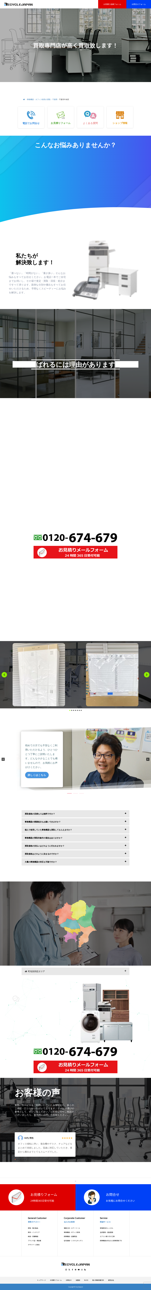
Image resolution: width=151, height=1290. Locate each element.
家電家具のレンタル (106, 1228)
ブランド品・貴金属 (34, 1241)
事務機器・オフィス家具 (72, 1232)
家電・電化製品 (33, 1228)
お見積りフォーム (56, 1280)
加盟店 (78, 1280)
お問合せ (69, 1280)
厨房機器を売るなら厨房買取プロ (111, 1241)
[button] (31, 117)
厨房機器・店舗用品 (70, 1236)
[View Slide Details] (75, 537)
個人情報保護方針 (98, 1280)
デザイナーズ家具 (34, 1245)
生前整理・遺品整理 (106, 1232)
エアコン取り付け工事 (107, 1236)
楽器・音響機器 (33, 1236)
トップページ (41, 1280)
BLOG (86, 1280)
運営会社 (111, 1280)
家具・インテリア (34, 1232)
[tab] (75, 813)
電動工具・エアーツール (72, 1228)
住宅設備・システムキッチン (73, 1241)
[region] (75, 119)
